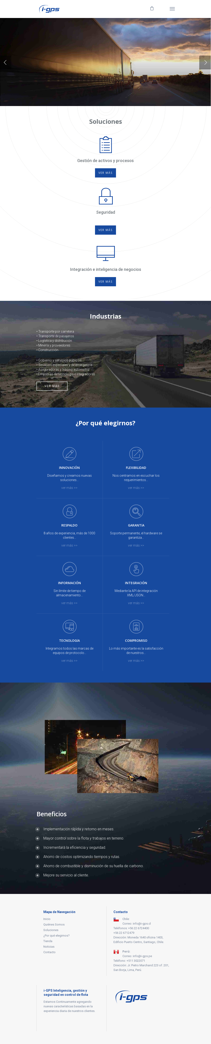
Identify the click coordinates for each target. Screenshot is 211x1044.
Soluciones (50, 930)
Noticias (48, 946)
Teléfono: (120, 960)
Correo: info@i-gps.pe (137, 956)
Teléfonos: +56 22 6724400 (131, 928)
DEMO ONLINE (105, 78)
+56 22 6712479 (123, 933)
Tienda (47, 941)
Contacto (49, 952)
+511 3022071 (136, 960)
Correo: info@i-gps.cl (136, 923)
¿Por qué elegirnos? (56, 935)
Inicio (47, 919)
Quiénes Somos (54, 924)
